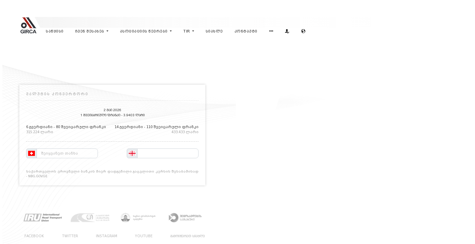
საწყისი (55, 31)
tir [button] (187, 31)
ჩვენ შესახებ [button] (90, 31)
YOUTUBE (143, 236)
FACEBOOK (34, 236)
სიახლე (214, 31)
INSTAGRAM (106, 236)
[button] (271, 32)
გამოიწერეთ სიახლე (187, 236)
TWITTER (70, 236)
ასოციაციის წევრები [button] (144, 31)
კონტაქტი (245, 31)
